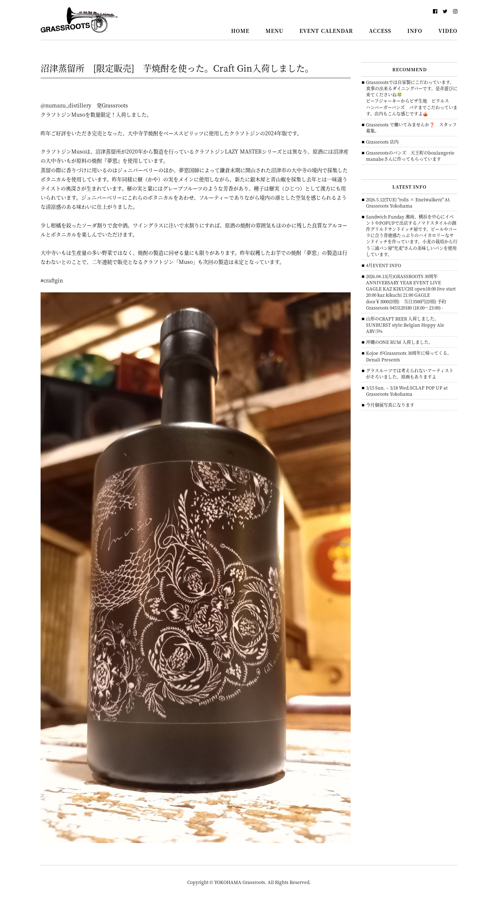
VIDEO (447, 30)
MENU (274, 30)
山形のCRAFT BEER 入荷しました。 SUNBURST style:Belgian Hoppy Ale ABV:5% (405, 324)
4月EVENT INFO (383, 265)
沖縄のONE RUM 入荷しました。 (399, 342)
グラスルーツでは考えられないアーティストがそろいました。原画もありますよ (409, 373)
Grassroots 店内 (382, 142)
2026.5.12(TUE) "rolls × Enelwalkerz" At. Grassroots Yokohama (408, 202)
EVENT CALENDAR (326, 30)
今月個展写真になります (390, 405)
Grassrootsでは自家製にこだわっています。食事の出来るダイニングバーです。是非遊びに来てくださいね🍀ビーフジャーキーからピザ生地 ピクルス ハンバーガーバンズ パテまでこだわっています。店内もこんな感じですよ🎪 (411, 98)
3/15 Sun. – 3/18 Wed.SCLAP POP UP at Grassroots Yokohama (407, 390)
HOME (240, 30)
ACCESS (380, 30)
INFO (414, 30)
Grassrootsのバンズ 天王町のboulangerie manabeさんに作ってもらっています (412, 155)
